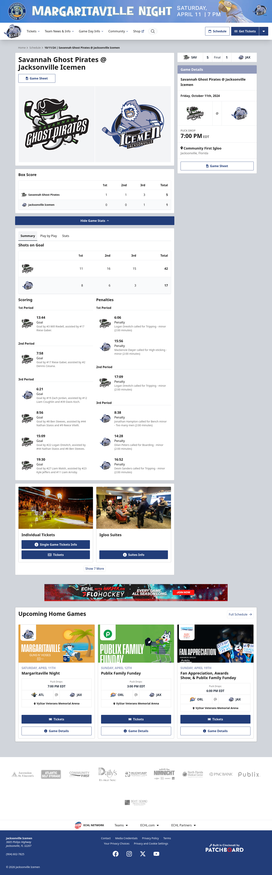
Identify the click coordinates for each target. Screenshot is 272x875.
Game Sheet (37, 78)
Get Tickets (245, 31)
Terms (167, 838)
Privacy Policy (150, 838)
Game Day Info (91, 31)
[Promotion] (136, 11)
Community (118, 31)
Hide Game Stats (94, 221)
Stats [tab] (65, 236)
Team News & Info (59, 31)
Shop (138, 31)
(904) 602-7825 (15, 854)
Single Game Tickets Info (56, 544)
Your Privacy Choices (116, 843)
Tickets (33, 31)
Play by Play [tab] (48, 236)
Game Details (56, 731)
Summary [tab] (28, 236)
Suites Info (133, 555)
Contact (106, 838)
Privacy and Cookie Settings (151, 843)
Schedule (217, 31)
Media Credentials (126, 838)
